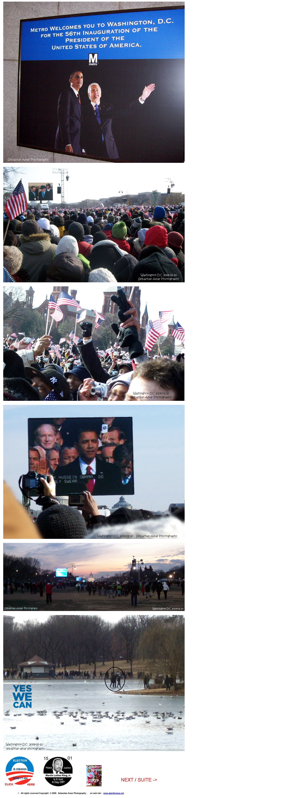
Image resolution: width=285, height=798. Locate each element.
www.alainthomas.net (113, 793)
